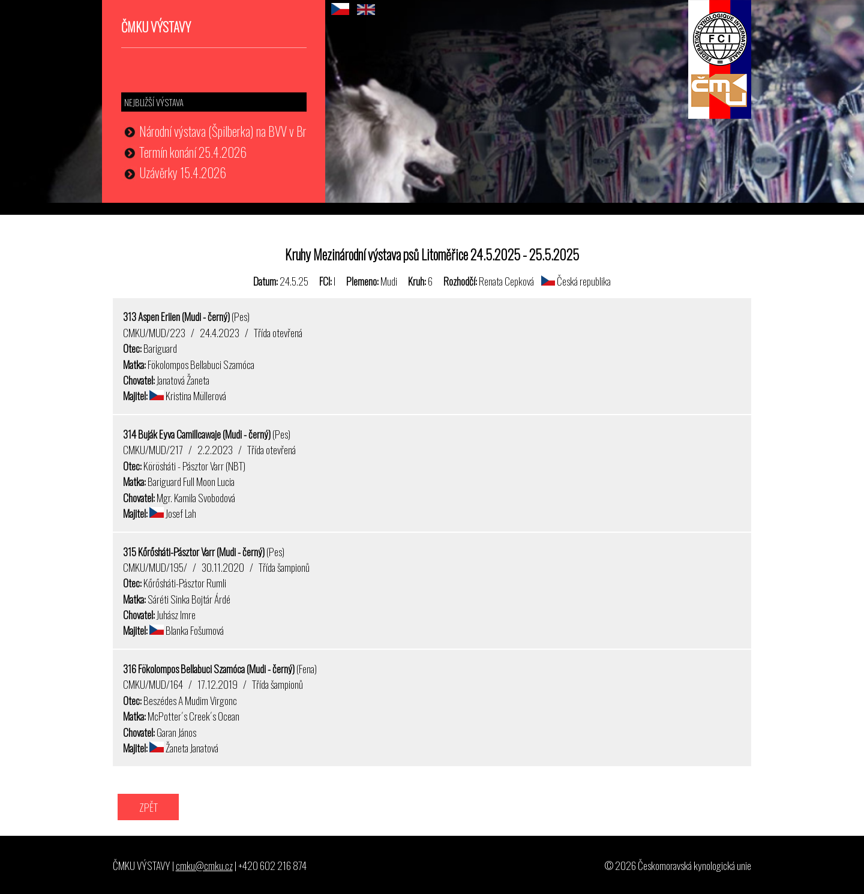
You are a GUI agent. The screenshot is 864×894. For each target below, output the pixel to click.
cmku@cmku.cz (204, 865)
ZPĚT (148, 807)
